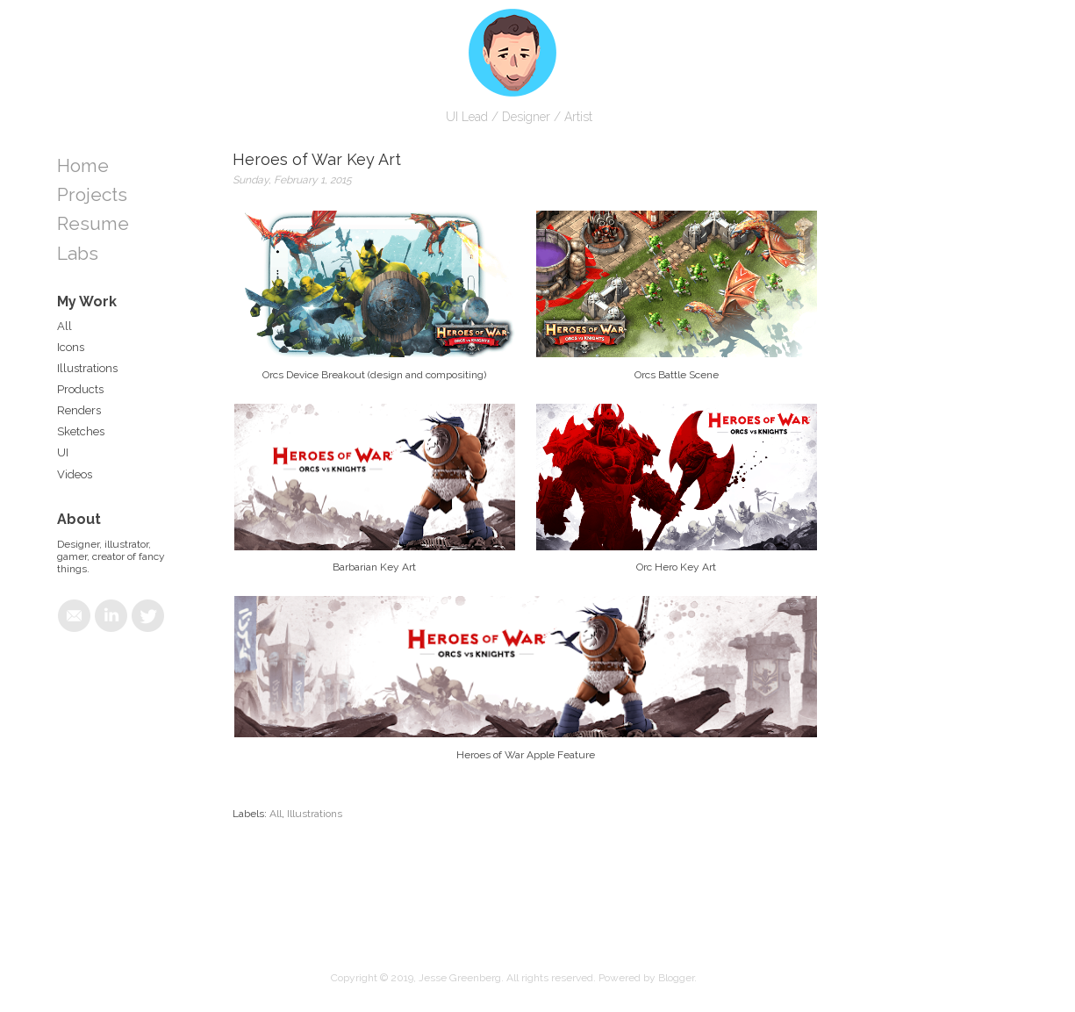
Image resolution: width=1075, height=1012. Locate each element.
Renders (79, 410)
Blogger (676, 978)
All (275, 813)
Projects (92, 194)
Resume (93, 223)
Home (83, 165)
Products (80, 389)
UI (62, 452)
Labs (77, 253)
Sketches (80, 431)
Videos (74, 474)
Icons (70, 347)
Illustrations (314, 813)
